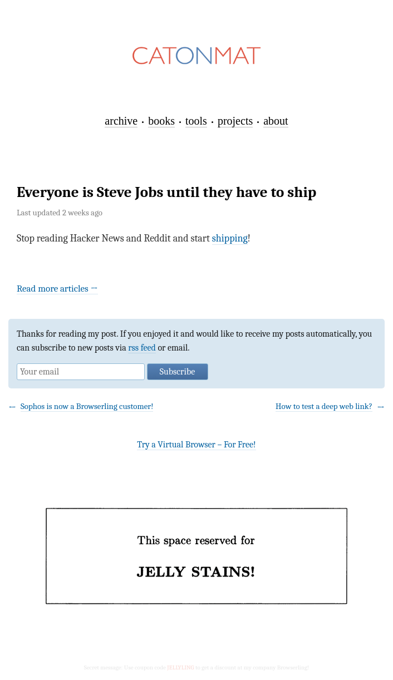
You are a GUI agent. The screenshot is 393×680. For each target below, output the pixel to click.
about (275, 121)
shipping (230, 238)
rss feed (142, 348)
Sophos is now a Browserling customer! (87, 406)
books (161, 121)
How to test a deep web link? (324, 406)
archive (121, 121)
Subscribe (177, 372)
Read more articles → (57, 288)
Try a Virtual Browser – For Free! (196, 445)
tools (196, 121)
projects (235, 121)
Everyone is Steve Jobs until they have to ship (166, 192)
